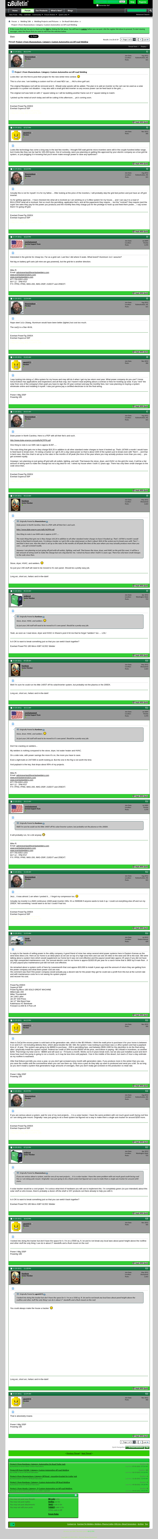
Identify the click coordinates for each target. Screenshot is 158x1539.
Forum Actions (49, 15)
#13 (146, 872)
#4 (147, 236)
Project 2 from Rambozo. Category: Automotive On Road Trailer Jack (37, 1464)
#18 (146, 1218)
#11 (146, 707)
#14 (146, 933)
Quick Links (63, 15)
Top (147, 1447)
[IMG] (50, 1504)
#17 (146, 1147)
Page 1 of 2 (127, 39)
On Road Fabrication (70, 21)
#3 (147, 169)
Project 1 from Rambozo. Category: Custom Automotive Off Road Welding (40, 1482)
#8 (147, 495)
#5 (147, 298)
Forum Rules (53, 1514)
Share (12, 36)
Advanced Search (143, 14)
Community (36, 15)
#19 (146, 1268)
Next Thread (86, 1453)
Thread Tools (132, 47)
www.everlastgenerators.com (23, 275)
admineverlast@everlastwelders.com (32, 272)
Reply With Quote (140, 122)
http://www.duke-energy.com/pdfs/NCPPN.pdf (30, 440)
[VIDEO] (51, 1507)
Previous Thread (73, 1453)
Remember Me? (103, 5)
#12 (146, 801)
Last (146, 39)
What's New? (56, 11)
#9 (147, 591)
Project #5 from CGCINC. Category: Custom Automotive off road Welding (39, 1470)
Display (143, 47)
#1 (147, 51)
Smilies (51, 1502)
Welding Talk (25, 21)
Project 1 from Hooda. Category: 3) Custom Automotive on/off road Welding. (41, 1488)
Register (142, 2)
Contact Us (71, 1524)
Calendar (27, 15)
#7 (147, 411)
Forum (27, 11)
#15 (146, 1020)
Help (132, 2)
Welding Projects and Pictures (46, 21)
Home (14, 11)
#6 (147, 357)
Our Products (42, 11)
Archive (141, 1524)
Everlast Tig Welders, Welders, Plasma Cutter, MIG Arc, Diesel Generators (106, 1524)
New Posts (13, 15)
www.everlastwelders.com (21, 277)
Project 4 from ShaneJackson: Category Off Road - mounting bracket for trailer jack (43, 1476)
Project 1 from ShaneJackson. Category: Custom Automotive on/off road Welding (52, 42)
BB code (51, 1499)
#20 (146, 1393)
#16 (146, 1091)
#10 (146, 660)
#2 (147, 127)
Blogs (70, 11)
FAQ (20, 15)
